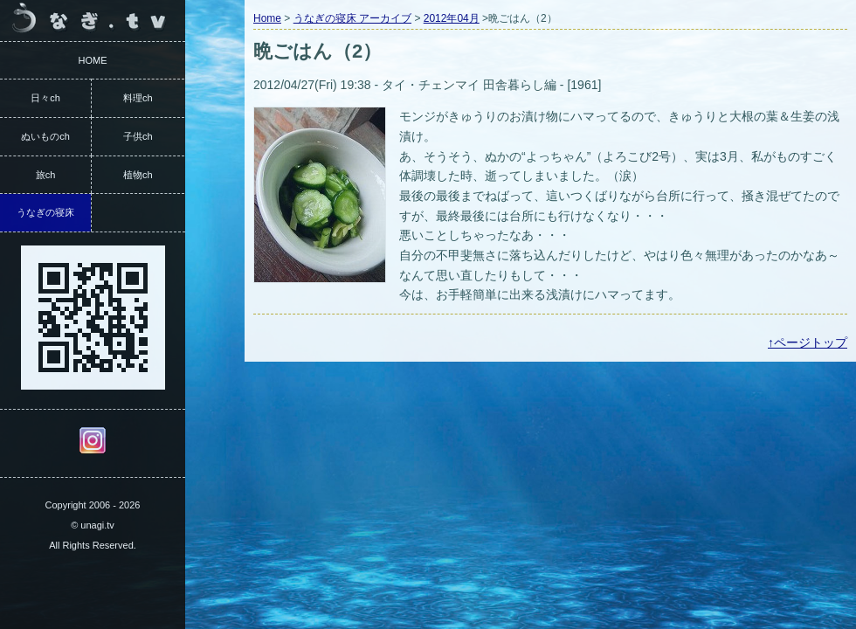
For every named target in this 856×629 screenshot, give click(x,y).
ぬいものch (45, 136)
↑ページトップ (807, 342)
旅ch (46, 174)
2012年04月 (452, 18)
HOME (93, 60)
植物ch (138, 174)
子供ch (138, 136)
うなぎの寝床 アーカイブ (352, 18)
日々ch (45, 98)
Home (267, 18)
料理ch (138, 98)
